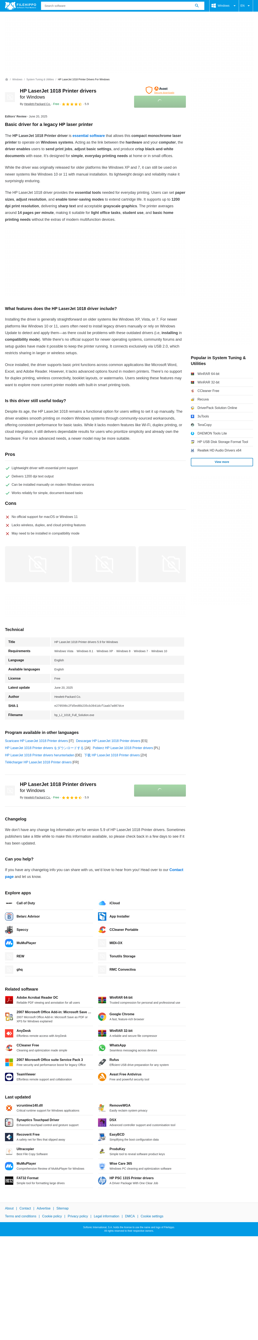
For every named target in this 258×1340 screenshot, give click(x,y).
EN (246, 5)
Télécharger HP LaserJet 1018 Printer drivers (38, 762)
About (9, 1208)
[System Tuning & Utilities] (40, 79)
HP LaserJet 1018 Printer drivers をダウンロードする (44, 748)
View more (222, 462)
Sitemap (62, 1208)
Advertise (44, 1208)
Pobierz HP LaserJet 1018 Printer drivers (123, 748)
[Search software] (197, 6)
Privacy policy (78, 1216)
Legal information (106, 1216)
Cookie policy (52, 1216)
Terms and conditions (20, 1216)
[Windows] (17, 79)
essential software (89, 136)
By (35, 104)
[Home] (6, 79)
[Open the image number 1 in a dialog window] (104, 564)
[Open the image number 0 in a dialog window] (37, 564)
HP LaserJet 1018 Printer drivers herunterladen (39, 755)
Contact (25, 1208)
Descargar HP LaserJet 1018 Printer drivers (108, 741)
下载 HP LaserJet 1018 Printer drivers (112, 755)
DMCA (130, 1216)
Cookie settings (152, 1216)
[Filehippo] (20, 6)
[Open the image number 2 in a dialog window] (170, 564)
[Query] (122, 6)
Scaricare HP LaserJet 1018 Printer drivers (36, 741)
